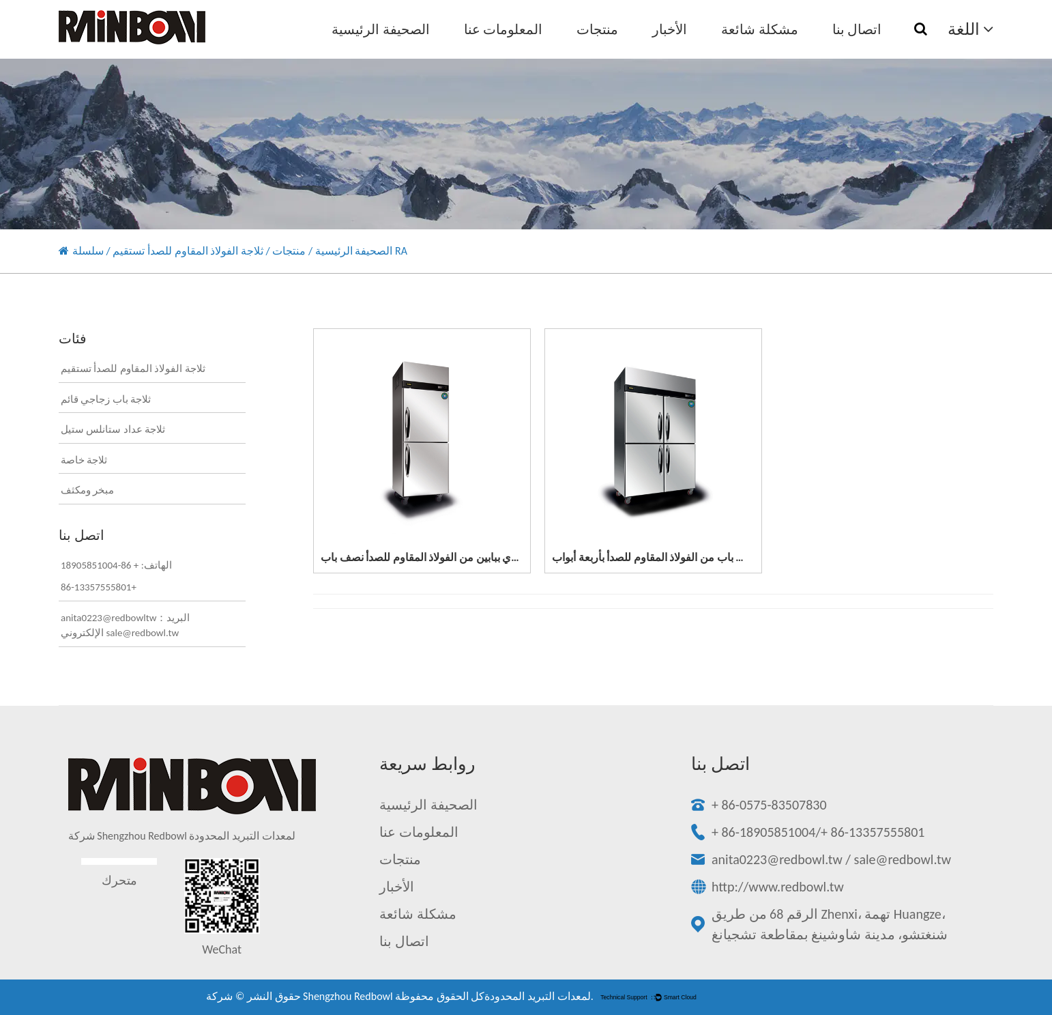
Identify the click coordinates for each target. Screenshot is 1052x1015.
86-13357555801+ (98, 587)
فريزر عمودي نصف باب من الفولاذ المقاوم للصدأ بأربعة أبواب (687, 557)
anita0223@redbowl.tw (777, 859)
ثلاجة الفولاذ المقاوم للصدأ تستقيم (188, 250)
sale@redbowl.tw (902, 859)
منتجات (597, 29)
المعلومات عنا (503, 29)
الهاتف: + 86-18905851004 (116, 565)
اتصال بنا (857, 29)
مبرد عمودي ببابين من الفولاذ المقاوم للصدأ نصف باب (439, 557)
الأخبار (669, 29)
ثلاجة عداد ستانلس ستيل (113, 429)
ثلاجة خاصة (84, 460)
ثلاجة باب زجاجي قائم (106, 399)
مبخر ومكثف (87, 490)
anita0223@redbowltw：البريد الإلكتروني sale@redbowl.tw (125, 626)
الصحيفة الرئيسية (381, 29)
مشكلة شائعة (759, 29)
